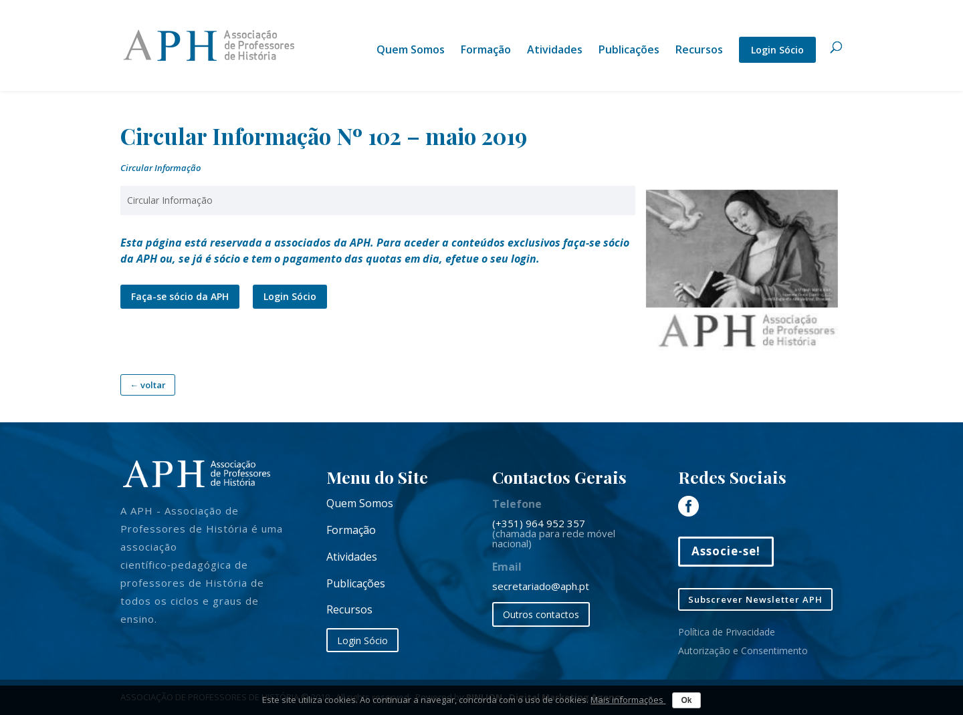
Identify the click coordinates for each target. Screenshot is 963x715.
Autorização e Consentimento (743, 650)
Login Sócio (777, 49)
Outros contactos (541, 614)
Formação (486, 51)
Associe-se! (725, 551)
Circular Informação (160, 168)
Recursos (699, 51)
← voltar (148, 385)
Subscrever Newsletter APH (755, 599)
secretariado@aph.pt (540, 586)
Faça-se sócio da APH (180, 296)
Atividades (554, 51)
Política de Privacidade (726, 631)
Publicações (629, 51)
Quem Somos (411, 51)
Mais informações (628, 700)
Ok (686, 700)
